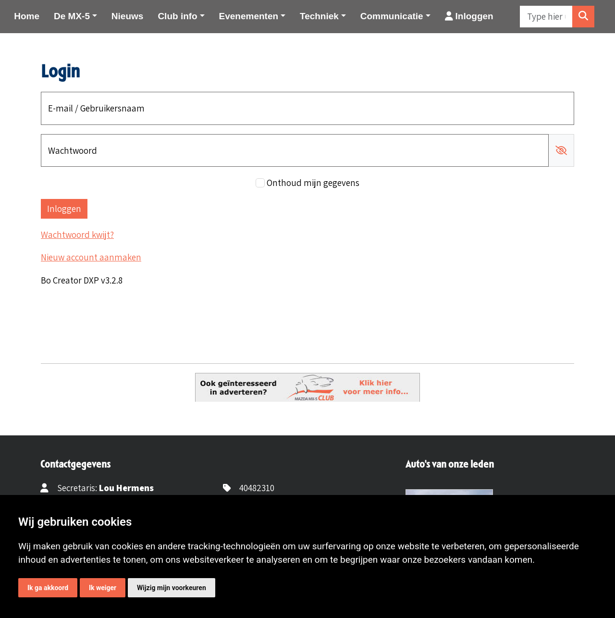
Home (26, 16)
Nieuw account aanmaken (91, 257)
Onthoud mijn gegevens (313, 182)
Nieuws (127, 16)
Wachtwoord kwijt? (77, 234)
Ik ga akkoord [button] (47, 588)
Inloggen (469, 16)
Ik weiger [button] (102, 588)
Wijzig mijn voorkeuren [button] (171, 588)
